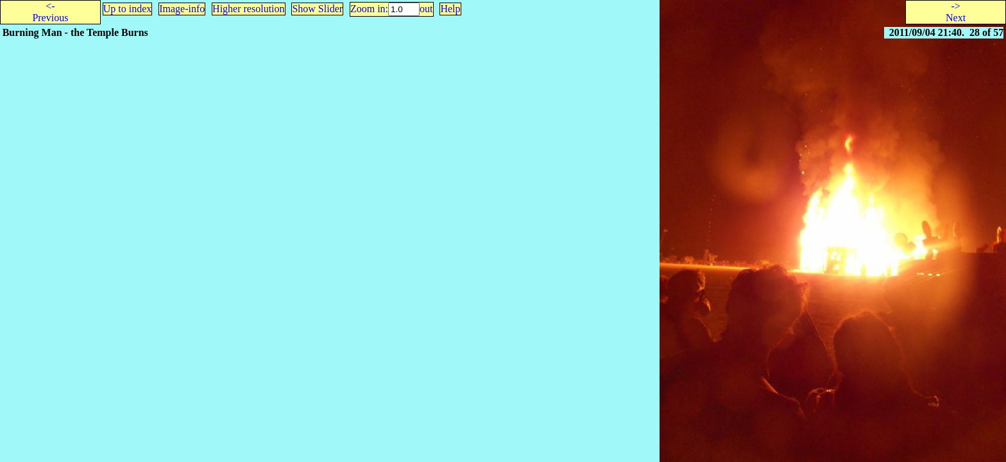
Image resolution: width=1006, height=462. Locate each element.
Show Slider (317, 8)
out (426, 8)
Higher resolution (248, 8)
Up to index (127, 8)
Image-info (182, 8)
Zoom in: (369, 8)
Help (450, 8)
